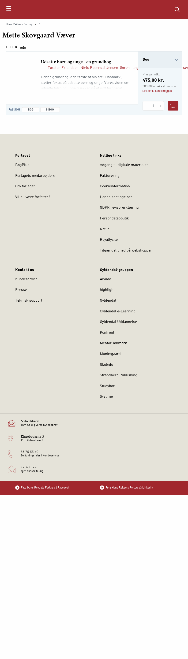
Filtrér (17, 47)
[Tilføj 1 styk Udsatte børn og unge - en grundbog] (161, 105)
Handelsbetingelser (116, 197)
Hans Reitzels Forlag (19, 24)
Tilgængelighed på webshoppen (126, 250)
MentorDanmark (113, 343)
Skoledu (106, 365)
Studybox (107, 386)
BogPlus (22, 165)
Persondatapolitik (114, 218)
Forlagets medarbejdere (35, 176)
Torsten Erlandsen (63, 68)
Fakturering (110, 176)
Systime (106, 397)
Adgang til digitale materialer (124, 165)
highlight (107, 290)
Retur (104, 229)
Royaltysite (109, 240)
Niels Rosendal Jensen (99, 68)
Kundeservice (26, 279)
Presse (21, 290)
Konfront (107, 333)
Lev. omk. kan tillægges (157, 91)
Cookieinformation (115, 186)
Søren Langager (133, 68)
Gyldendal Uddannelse (118, 322)
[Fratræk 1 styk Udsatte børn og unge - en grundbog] (146, 105)
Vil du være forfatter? (32, 197)
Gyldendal (108, 301)
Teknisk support (28, 301)
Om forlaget (25, 186)
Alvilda (105, 279)
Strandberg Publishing (118, 375)
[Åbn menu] (8, 9)
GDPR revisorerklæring (119, 208)
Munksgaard (110, 354)
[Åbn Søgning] (177, 9)
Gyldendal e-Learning (117, 311)
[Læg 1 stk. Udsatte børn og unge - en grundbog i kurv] (173, 106)
